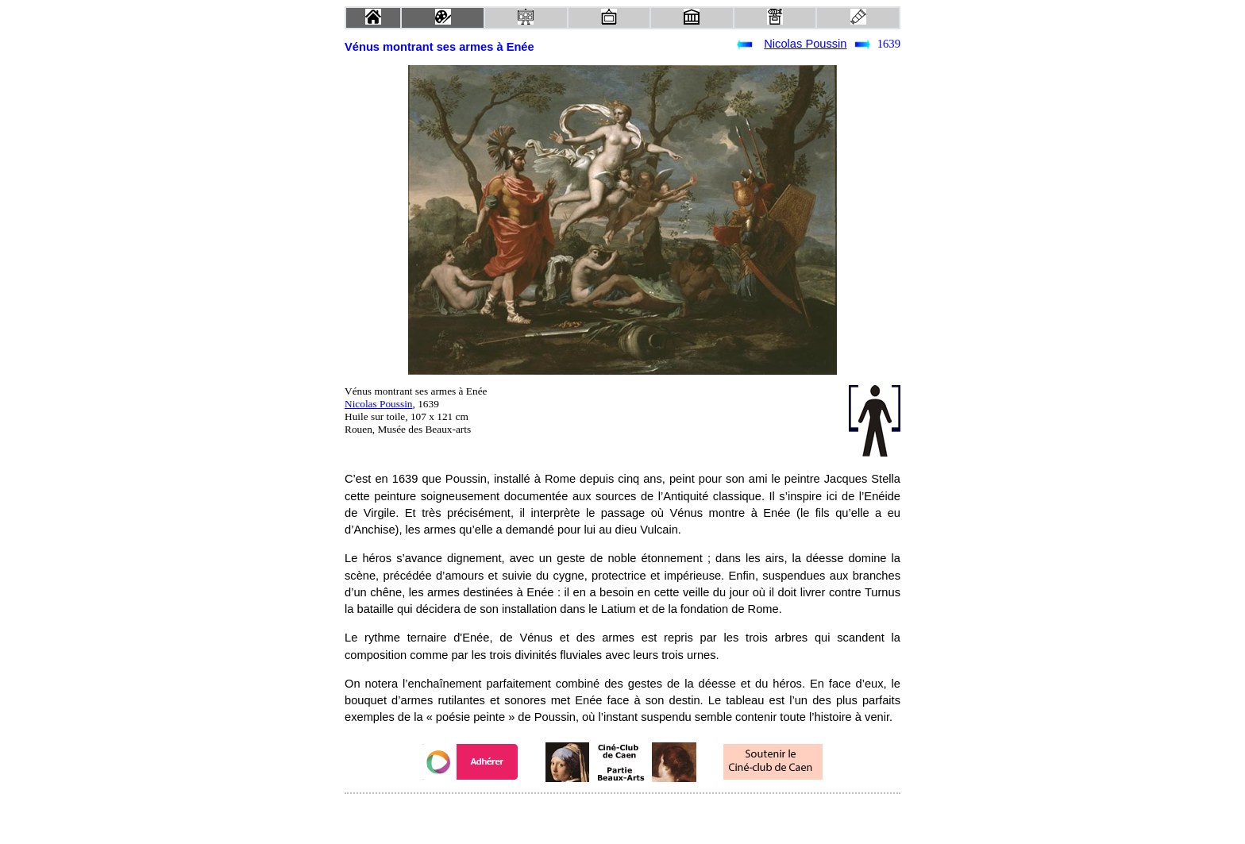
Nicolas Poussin (805, 43)
